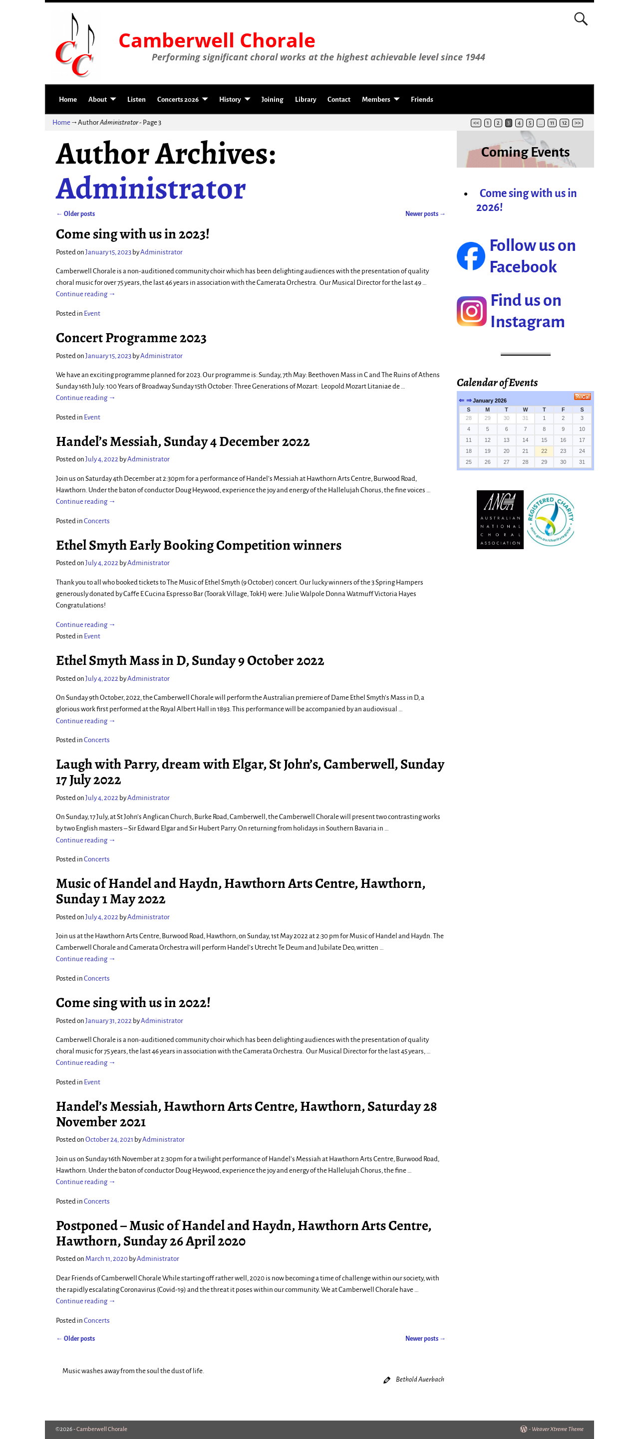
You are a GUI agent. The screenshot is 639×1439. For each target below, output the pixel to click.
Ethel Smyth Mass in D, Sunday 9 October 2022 (190, 660)
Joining (273, 99)
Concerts (97, 521)
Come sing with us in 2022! (133, 1002)
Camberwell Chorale (217, 39)
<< (476, 123)
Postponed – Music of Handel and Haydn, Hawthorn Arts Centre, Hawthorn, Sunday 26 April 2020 (243, 1233)
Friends (422, 99)
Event (92, 313)
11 (552, 123)
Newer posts (425, 213)
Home (68, 99)
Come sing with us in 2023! (133, 233)
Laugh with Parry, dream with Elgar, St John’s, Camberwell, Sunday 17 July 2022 (250, 771)
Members (376, 99)
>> (578, 123)
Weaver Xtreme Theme (558, 1429)
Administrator (151, 188)
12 (564, 123)
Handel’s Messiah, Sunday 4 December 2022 (183, 441)
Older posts (75, 213)
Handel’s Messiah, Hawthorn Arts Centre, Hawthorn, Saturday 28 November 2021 (246, 1113)
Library (306, 99)
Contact (338, 99)
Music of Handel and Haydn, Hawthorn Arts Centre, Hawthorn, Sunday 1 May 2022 (240, 890)
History (230, 99)
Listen (136, 99)
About (97, 99)
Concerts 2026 (178, 99)
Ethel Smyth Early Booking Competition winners (198, 545)
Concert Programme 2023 (131, 337)
